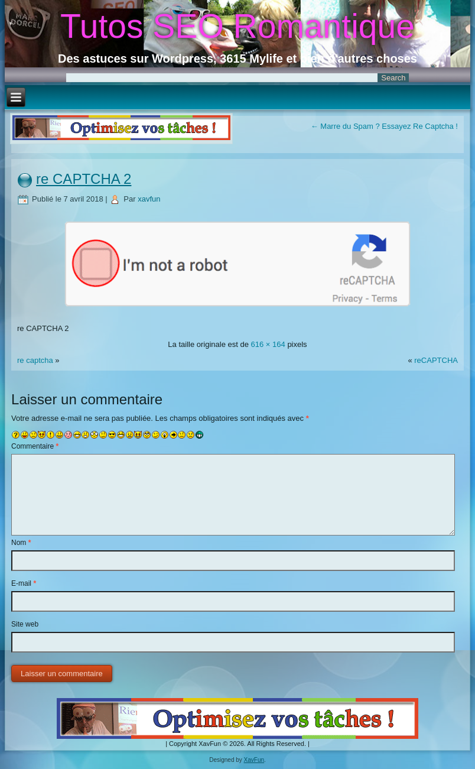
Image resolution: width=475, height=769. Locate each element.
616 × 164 (268, 344)
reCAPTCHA (436, 360)
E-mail (23, 583)
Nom (21, 542)
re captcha (35, 360)
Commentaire (34, 446)
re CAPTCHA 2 (83, 179)
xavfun (149, 198)
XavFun (254, 760)
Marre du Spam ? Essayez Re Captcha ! (384, 126)
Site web (24, 624)
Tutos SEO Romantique (237, 26)
